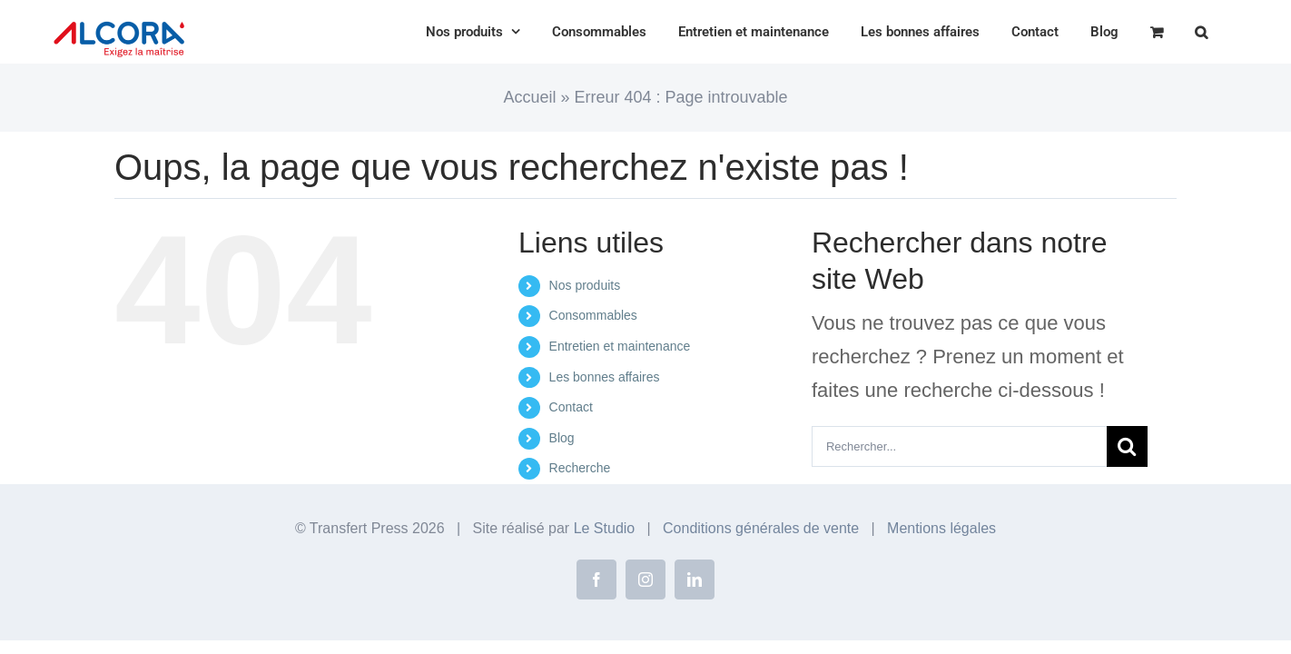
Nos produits (585, 285)
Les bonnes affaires (604, 377)
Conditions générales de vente (761, 528)
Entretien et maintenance (620, 346)
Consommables (593, 315)
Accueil (529, 97)
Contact (571, 407)
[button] (1233, 32)
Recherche (580, 468)
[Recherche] (1127, 446)
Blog (562, 438)
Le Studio (605, 528)
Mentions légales (941, 528)
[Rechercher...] (959, 446)
